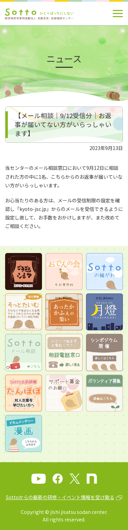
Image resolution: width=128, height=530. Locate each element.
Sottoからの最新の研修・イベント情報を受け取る (60, 497)
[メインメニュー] (118, 13)
